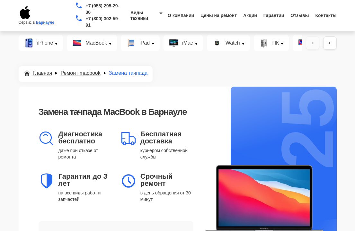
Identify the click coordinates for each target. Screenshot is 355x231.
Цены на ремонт (218, 15)
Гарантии (273, 15)
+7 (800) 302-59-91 (102, 22)
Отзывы (299, 15)
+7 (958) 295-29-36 (102, 9)
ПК (275, 43)
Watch (233, 43)
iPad (144, 43)
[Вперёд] (330, 43)
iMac (187, 43)
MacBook (96, 43)
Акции (250, 15)
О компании (181, 15)
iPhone (45, 43)
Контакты (326, 15)
